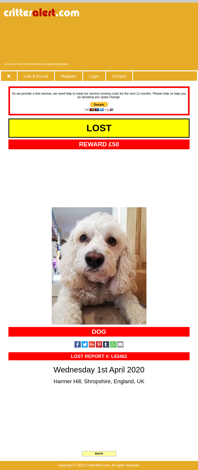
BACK (99, 453)
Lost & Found (36, 76)
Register (68, 76)
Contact (119, 76)
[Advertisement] (157, 34)
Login (94, 76)
